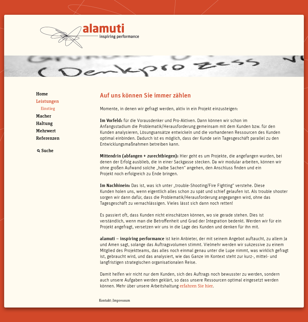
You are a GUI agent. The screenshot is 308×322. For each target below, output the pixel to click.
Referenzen (47, 138)
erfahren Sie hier (196, 286)
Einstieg (48, 109)
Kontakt (105, 300)
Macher (43, 116)
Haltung (44, 123)
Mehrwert (46, 131)
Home (42, 94)
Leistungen (47, 101)
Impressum (121, 300)
